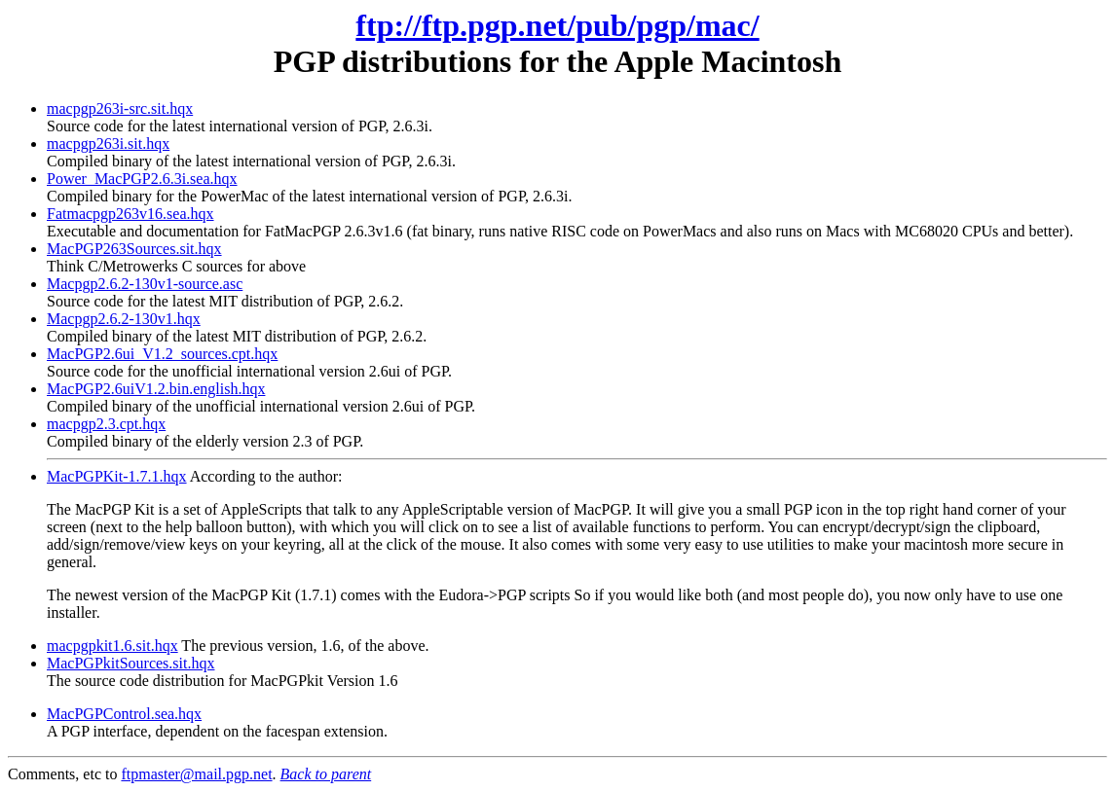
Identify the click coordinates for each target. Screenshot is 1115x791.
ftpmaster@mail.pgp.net (196, 774)
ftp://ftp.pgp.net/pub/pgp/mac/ (557, 25)
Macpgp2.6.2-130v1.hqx (124, 318)
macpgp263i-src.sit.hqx (120, 108)
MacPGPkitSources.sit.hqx (130, 663)
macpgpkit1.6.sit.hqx (112, 645)
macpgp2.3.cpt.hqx (106, 423)
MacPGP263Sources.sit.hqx (134, 248)
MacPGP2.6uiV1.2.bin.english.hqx (156, 388)
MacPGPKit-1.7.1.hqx (117, 476)
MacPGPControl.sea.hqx (124, 713)
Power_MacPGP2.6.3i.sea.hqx (142, 178)
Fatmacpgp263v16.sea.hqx (130, 213)
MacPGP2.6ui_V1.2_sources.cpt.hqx (162, 353)
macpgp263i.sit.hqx (108, 143)
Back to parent (326, 774)
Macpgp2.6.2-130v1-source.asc (144, 283)
